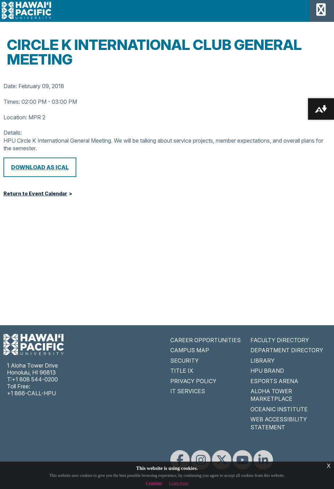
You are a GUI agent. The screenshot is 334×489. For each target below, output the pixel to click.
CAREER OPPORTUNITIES (205, 340)
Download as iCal (40, 167)
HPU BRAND (267, 370)
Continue (154, 483)
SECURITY (184, 360)
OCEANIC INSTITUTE (279, 409)
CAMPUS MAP (189, 350)
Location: (15, 117)
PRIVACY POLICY (193, 381)
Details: (12, 132)
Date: (10, 86)
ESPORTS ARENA (274, 381)
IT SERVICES (187, 391)
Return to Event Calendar (35, 193)
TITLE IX (181, 370)
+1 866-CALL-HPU (31, 393)
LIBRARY (262, 360)
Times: (11, 101)
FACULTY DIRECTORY (279, 340)
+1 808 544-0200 (35, 379)
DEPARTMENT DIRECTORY (286, 350)
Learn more (178, 483)
